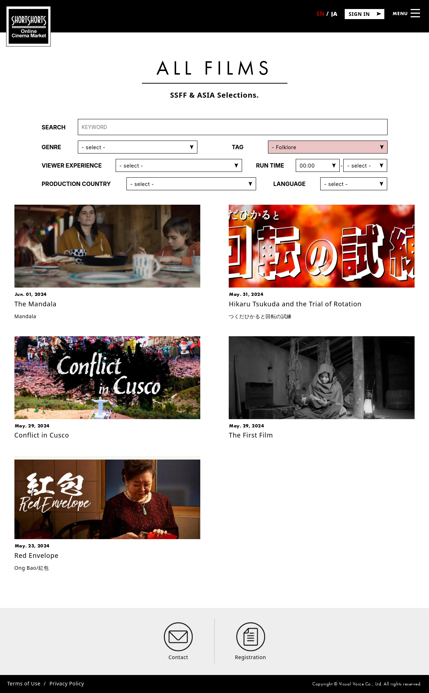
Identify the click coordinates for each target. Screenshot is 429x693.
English (320, 16)
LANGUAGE (289, 184)
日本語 (334, 16)
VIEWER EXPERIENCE (72, 165)
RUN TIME (270, 165)
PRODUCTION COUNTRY (76, 184)
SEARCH (54, 127)
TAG (238, 147)
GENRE (51, 147)
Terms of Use (23, 683)
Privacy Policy (66, 683)
